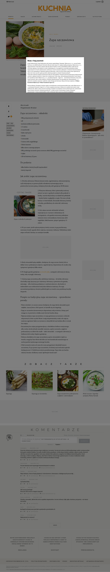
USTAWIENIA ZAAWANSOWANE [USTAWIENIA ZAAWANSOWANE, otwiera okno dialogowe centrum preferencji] (37, 89)
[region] (55, 74)
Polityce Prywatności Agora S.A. (47, 82)
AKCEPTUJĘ (77, 89)
